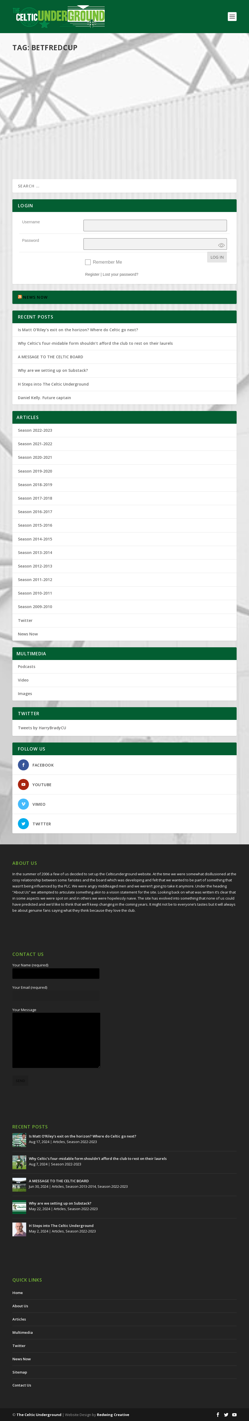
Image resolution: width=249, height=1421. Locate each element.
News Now (28, 634)
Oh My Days (32, 112)
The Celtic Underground (39, 1414)
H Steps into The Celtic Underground (53, 384)
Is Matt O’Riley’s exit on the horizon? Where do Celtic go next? (79, 329)
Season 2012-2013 (35, 566)
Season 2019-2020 (35, 471)
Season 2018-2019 (35, 484)
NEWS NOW (35, 297)
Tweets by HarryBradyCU (42, 727)
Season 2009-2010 (35, 606)
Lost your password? (120, 274)
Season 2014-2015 (35, 539)
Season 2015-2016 (35, 525)
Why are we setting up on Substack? (53, 370)
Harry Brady (32, 120)
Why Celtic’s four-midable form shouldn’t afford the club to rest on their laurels (95, 343)
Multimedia (75, 120)
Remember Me (107, 262)
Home (17, 1292)
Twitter (25, 620)
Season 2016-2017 (35, 511)
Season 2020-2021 (35, 457)
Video (23, 680)
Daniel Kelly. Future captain (44, 397)
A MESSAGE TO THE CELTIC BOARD (50, 356)
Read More (32, 155)
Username (31, 222)
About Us (20, 1305)
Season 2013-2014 (35, 552)
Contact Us (21, 1385)
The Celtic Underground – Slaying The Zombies (177, 73)
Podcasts (93, 120)
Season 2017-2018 (35, 498)
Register (92, 274)
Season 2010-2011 (35, 593)
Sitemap (19, 1372)
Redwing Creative (113, 1414)
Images (25, 693)
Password (30, 240)
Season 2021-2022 (35, 443)
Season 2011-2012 (35, 579)
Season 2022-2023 (35, 430)
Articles (59, 1141)
